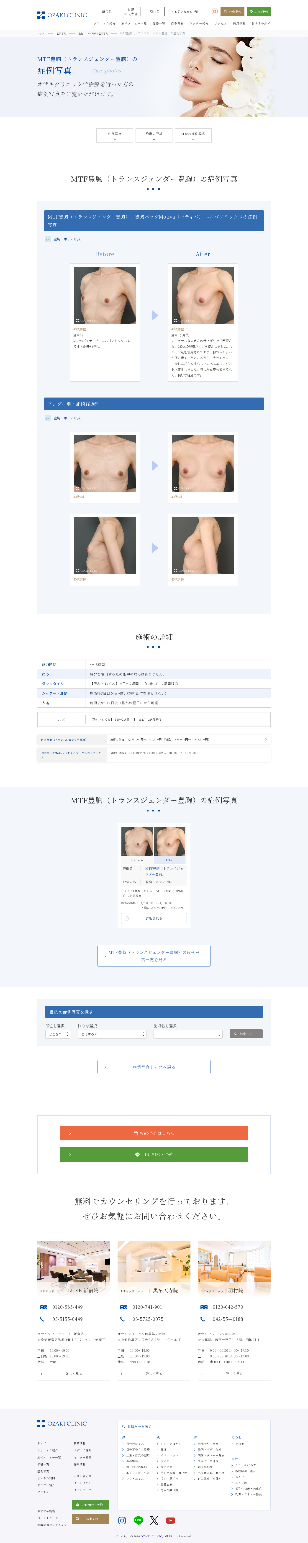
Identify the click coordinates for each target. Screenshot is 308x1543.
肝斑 (164, 1457)
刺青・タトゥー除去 (211, 1463)
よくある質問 (46, 1486)
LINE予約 (258, 11)
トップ (41, 1451)
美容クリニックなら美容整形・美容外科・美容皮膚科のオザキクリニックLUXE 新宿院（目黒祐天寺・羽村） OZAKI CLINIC (62, 15)
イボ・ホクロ (169, 1463)
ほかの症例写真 (193, 133)
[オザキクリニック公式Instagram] (214, 11)
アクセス (43, 1500)
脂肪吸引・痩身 (208, 1451)
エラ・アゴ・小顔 (138, 1480)
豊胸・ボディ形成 (209, 1457)
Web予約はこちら (121, 1140)
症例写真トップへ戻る (154, 1074)
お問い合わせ (83, 1483)
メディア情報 (82, 1458)
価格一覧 (43, 1472)
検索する (243, 1041)
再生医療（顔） (171, 1498)
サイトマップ (82, 1498)
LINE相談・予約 (120, 1162)
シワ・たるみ (135, 1486)
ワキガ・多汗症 (208, 1469)
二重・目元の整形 (138, 1463)
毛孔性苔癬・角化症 (174, 1480)
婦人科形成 (205, 1475)
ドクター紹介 (46, 1493)
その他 (239, 1451)
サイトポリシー (84, 1490)
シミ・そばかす (171, 1451)
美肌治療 (166, 1492)
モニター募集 (83, 1465)
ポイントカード (47, 1526)
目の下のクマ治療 (138, 1457)
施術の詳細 (154, 133)
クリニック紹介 (47, 1458)
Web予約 (232, 11)
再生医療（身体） (210, 1486)
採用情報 (80, 1472)
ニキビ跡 (166, 1475)
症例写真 (115, 133)
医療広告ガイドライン (52, 1532)
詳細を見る (154, 926)
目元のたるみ (135, 1451)
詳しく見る (73, 1381)
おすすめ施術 (46, 1518)
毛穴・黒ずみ (169, 1486)
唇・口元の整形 (136, 1475)
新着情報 (80, 1451)
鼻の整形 (132, 1469)
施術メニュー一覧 (49, 1465)
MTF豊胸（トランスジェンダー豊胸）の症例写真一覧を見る (154, 963)
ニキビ (165, 1469)
